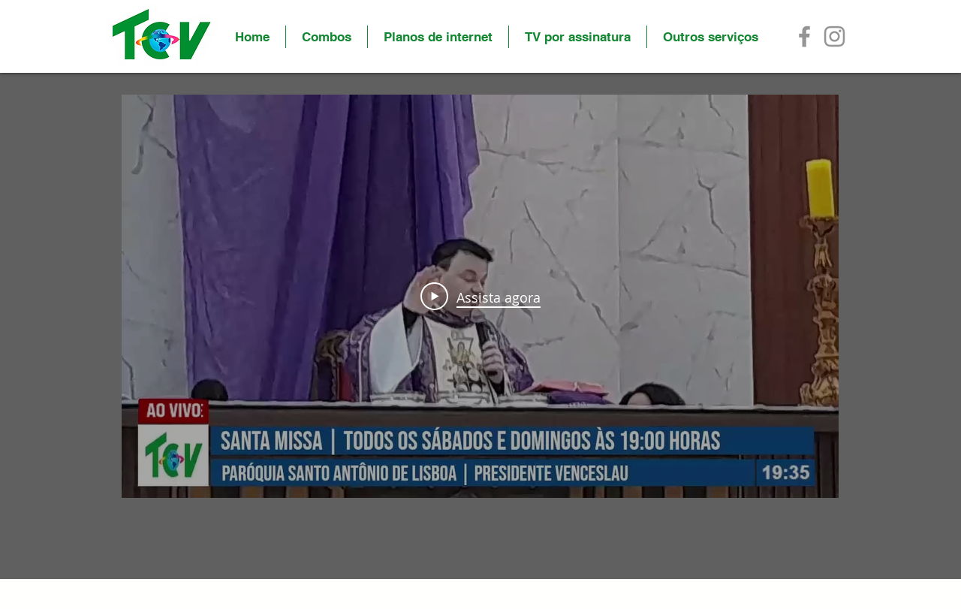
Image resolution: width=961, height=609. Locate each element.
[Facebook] (804, 36)
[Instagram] (834, 36)
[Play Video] (480, 297)
